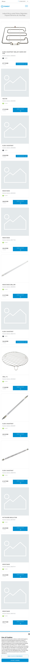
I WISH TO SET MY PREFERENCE (15, 656)
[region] (15, 648)
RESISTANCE (6, 191)
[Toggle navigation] (26, 6)
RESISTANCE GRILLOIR (8, 284)
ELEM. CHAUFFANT (7, 145)
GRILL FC (5, 377)
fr (27, 1)
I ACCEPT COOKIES (15, 660)
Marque (3, 1)
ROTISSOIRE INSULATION (9, 517)
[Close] (29, 634)
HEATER (4, 98)
